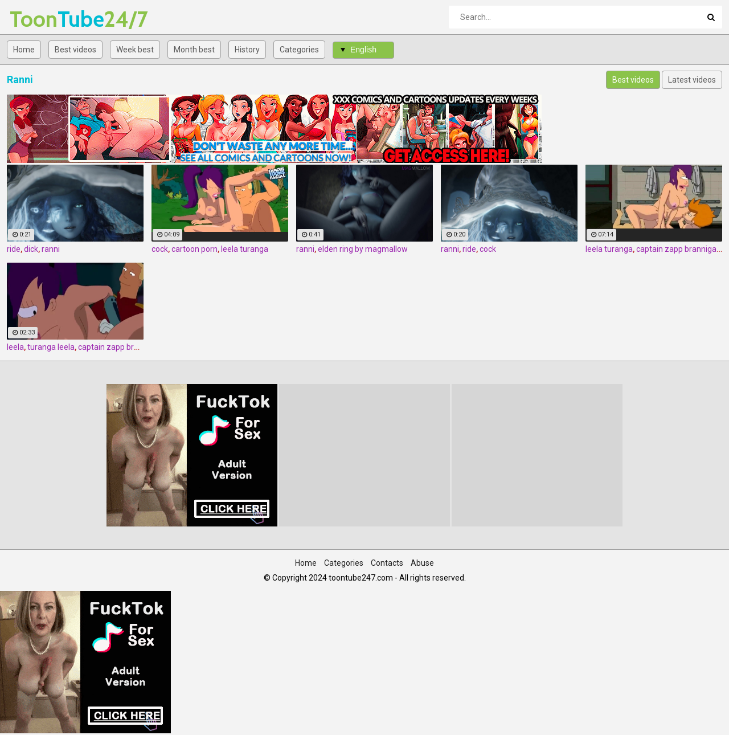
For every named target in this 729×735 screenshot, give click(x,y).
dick (31, 249)
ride (14, 249)
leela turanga (244, 249)
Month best (194, 49)
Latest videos (692, 79)
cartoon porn (194, 249)
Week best (135, 49)
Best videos (75, 49)
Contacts (387, 562)
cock (159, 249)
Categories (299, 49)
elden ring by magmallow (363, 249)
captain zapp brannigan (678, 249)
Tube (39, 19)
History (247, 49)
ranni (51, 249)
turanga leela (51, 347)
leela (15, 347)
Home (24, 49)
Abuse (422, 562)
